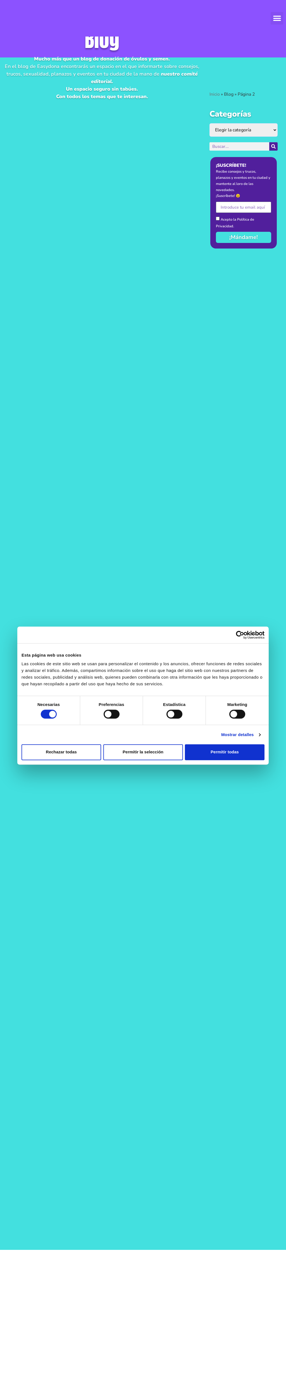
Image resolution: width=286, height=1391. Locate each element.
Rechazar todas (61, 752)
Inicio (214, 94)
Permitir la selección (143, 752)
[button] (277, 18)
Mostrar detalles (237, 734)
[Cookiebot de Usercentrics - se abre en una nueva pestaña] (240, 635)
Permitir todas (225, 752)
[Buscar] (273, 146)
